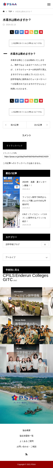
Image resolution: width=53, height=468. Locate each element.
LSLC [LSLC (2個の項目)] (15, 280)
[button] (26, 53)
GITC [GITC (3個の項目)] (8, 279)
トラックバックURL (10, 153)
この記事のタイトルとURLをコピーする (26, 43)
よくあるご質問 (26, 441)
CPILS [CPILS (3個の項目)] (9, 275)
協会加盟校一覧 (26, 436)
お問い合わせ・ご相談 (26, 446)
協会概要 (27, 430)
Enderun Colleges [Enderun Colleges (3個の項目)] (31, 275)
